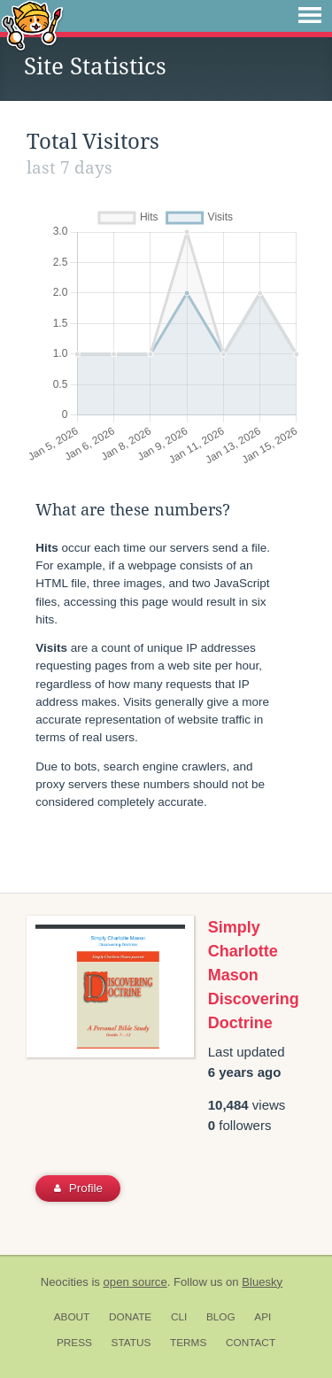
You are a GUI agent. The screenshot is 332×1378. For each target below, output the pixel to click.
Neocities (65, 1282)
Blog (220, 1317)
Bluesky (262, 1282)
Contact (250, 1342)
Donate (130, 1317)
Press (74, 1342)
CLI (179, 1317)
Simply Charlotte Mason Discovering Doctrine (253, 975)
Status (131, 1342)
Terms (188, 1342)
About (72, 1317)
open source (135, 1282)
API (262, 1317)
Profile (78, 1188)
